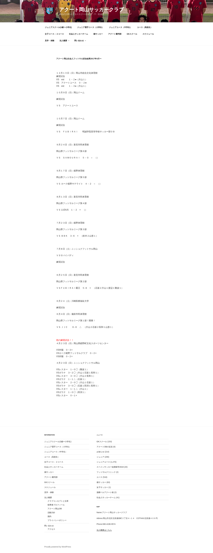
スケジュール (148, 34)
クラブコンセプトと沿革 (58, 501)
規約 (49, 516)
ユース (99, 477)
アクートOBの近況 (105, 447)
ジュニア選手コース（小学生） (90, 27)
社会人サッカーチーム (78, 34)
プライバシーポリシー (57, 520)
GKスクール (132, 34)
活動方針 (51, 512)
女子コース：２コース (54, 34)
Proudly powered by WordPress (57, 547)
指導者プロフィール (56, 505)
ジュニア (100, 457)
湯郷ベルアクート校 (105, 492)
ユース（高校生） (144, 27)
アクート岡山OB (55, 509)
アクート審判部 (114, 34)
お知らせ (100, 452)
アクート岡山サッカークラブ (91, 9)
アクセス (51, 529)
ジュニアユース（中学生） (120, 27)
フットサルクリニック (106, 472)
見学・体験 (49, 41)
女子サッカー (102, 487)
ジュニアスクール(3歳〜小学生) (58, 27)
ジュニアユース (103, 462)
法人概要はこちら (104, 530)
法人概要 (64, 41)
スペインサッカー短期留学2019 (110, 467)
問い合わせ (80, 41)
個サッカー (98, 34)
